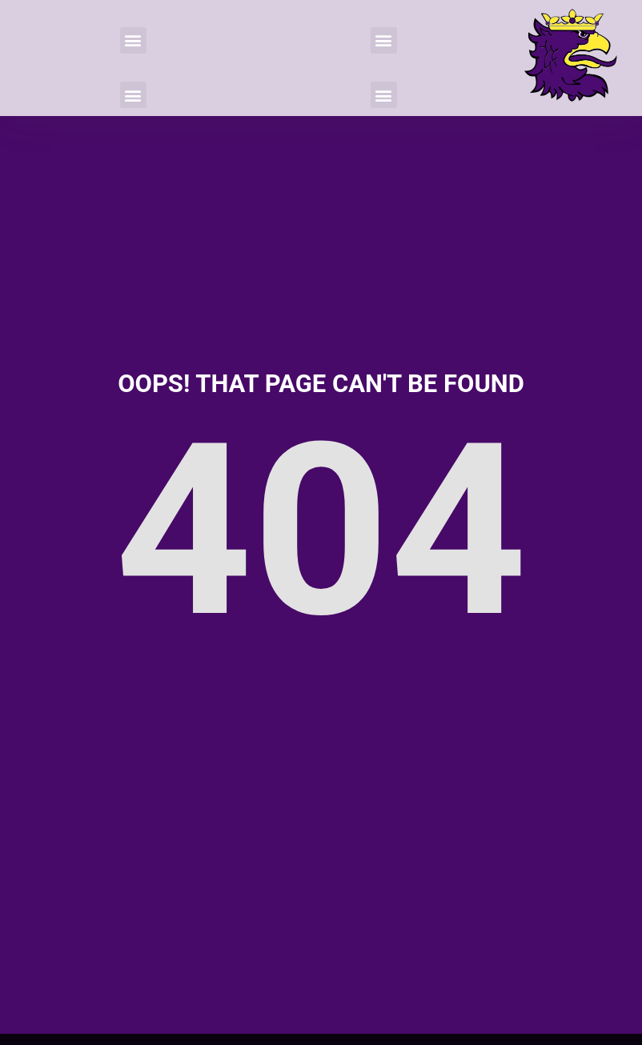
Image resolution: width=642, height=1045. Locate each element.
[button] (133, 40)
